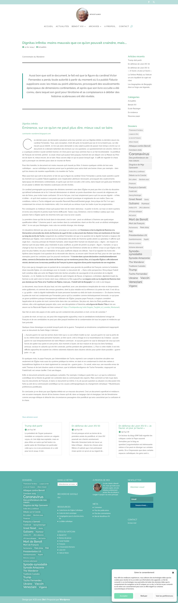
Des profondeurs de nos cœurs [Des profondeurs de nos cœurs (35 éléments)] (138, 159)
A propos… (110, 26)
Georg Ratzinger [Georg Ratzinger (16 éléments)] (135, 195)
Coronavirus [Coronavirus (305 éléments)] (139, 154)
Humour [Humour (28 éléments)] (145, 203)
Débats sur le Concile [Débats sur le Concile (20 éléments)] (137, 175)
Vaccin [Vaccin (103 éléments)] (144, 277)
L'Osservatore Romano (67, 547)
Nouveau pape (134, 116)
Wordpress (65, 599)
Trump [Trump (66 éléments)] (133, 269)
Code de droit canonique (67, 513)
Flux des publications (101, 510)
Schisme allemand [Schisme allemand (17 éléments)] (136, 247)
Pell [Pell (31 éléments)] (131, 231)
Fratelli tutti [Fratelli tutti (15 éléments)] (133, 191)
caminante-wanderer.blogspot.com (36, 134)
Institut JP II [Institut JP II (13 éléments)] (133, 207)
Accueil (48, 26)
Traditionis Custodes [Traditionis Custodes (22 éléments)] (137, 266)
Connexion (98, 507)
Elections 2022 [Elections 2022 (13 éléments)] (144, 179)
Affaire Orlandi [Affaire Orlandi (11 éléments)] (133, 142)
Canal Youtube (64, 541)
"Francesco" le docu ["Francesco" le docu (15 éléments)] (136, 130)
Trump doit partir (135, 60)
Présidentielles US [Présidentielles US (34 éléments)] (138, 235)
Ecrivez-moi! (132, 523)
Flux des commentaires (102, 513)
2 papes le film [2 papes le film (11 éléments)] (133, 134)
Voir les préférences (164, 596)
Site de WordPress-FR (102, 516)
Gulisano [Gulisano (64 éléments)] (134, 203)
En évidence (133, 112)
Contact (124, 26)
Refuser (144, 596)
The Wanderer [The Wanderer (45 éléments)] (136, 262)
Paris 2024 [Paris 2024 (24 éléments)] (144, 227)
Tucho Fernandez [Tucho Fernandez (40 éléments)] (138, 274)
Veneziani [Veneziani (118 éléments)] (135, 282)
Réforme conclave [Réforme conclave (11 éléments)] (135, 243)
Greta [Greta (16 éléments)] (146, 199)
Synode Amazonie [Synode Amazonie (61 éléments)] (139, 258)
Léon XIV (62, 550)
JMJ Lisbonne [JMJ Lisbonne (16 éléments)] (144, 207)
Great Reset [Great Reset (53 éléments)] (135, 199)
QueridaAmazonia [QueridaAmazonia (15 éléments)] (135, 239)
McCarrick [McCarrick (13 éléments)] (132, 215)
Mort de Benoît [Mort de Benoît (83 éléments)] (138, 219)
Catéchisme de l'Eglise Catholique (71, 510)
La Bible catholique (65, 521)
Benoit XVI (78, 26)
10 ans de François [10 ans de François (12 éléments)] (135, 138)
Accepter (124, 596)
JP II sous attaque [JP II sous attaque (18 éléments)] (135, 211)
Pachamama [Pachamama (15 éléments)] (133, 227)
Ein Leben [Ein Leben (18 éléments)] (133, 179)
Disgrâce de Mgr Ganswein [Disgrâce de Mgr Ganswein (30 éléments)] (136, 166)
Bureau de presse (65, 538)
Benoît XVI (132, 105)
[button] (173, 572)
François (62, 544)
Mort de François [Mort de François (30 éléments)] (137, 223)
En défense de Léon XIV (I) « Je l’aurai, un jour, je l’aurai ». (135, 427)
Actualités (62, 26)
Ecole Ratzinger (134, 109)
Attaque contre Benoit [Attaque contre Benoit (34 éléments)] (139, 146)
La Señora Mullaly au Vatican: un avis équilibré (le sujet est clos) (140, 78)
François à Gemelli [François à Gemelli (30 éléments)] (137, 187)
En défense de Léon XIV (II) (139, 64)
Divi (44, 599)
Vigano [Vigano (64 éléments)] (133, 285)
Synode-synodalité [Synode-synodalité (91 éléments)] (135, 253)
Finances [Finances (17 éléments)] (132, 183)
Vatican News (64, 553)
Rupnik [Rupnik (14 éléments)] (146, 239)
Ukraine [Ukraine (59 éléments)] (133, 278)
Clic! (58, 497)
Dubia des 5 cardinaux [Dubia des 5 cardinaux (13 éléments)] (137, 171)
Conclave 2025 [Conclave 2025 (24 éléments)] (135, 150)
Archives (94, 26)
